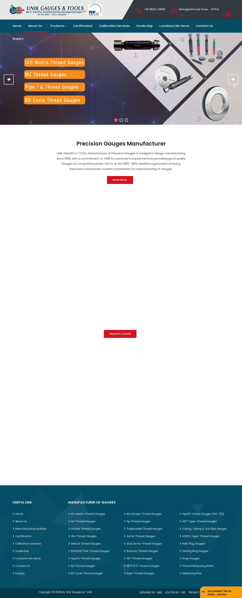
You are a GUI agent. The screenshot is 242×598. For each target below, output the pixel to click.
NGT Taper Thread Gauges (199, 521)
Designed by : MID (151, 592)
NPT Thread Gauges (139, 558)
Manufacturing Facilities (30, 529)
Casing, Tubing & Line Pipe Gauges (204, 529)
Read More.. (120, 180)
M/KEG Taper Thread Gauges (201, 536)
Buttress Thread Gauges (142, 551)
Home (17, 26)
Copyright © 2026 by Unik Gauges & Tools (65, 592)
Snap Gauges (191, 558)
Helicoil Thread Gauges (86, 543)
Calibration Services (114, 26)
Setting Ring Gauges (195, 551)
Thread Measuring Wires (197, 566)
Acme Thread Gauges (141, 536)
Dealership (144, 26)
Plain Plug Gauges (193, 543)
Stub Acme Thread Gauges (144, 543)
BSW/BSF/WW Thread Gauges (90, 551)
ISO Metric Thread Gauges (88, 514)
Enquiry (18, 39)
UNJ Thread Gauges (83, 536)
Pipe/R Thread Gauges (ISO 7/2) (203, 514)
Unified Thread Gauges (86, 529)
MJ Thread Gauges (83, 521)
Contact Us (204, 26)
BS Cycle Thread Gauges (87, 573)
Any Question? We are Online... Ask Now (219, 593)
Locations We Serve (174, 26)
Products (58, 26)
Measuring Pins (191, 573)
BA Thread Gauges (83, 566)
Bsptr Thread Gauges (140, 573)
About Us (36, 26)
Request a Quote (120, 333)
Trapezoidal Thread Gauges (144, 529)
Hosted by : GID (176, 592)
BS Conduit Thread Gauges (144, 514)
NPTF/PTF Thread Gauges (143, 566)
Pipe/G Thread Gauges (86, 558)
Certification (83, 26)
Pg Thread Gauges (139, 521)
